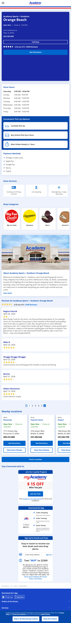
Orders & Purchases (16, 601)
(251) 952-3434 (8, 36)
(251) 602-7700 (63, 437)
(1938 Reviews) (32, 47)
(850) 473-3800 (9, 437)
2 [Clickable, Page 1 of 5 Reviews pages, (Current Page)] (32, 405)
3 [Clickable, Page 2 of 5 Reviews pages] (35, 405)
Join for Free (35, 494)
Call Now (35, 42)
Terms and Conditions (19, 614)
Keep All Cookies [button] (50, 619)
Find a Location (35, 459)
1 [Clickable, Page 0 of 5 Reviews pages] (29, 405)
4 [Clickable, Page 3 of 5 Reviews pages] (38, 405)
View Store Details (14, 450)
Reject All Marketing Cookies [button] (26, 619)
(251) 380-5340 (36, 437)
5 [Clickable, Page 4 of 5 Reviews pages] (41, 405)
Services (16, 608)
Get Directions (22, 51)
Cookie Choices (45, 614)
